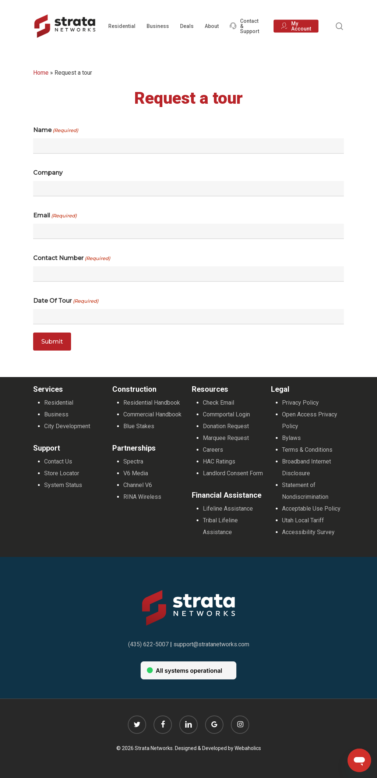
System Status (63, 485)
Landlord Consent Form (233, 473)
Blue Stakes (138, 426)
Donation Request (226, 426)
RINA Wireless (142, 496)
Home (41, 72)
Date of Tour (65, 301)
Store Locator (61, 473)
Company (48, 172)
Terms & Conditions (307, 449)
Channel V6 (137, 485)
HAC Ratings (219, 461)
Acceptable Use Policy (311, 508)
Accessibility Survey (308, 532)
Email (55, 215)
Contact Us (58, 461)
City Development (67, 426)
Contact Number (71, 258)
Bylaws (291, 437)
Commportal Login (226, 414)
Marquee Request (226, 437)
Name (55, 130)
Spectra (133, 461)
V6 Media (135, 473)
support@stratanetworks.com (211, 644)
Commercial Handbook (152, 414)
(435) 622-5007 (148, 644)
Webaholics (248, 748)
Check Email (218, 402)
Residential (58, 402)
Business (56, 414)
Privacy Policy (300, 402)
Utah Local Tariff (303, 520)
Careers (213, 449)
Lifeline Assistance (228, 508)
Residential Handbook (151, 402)
